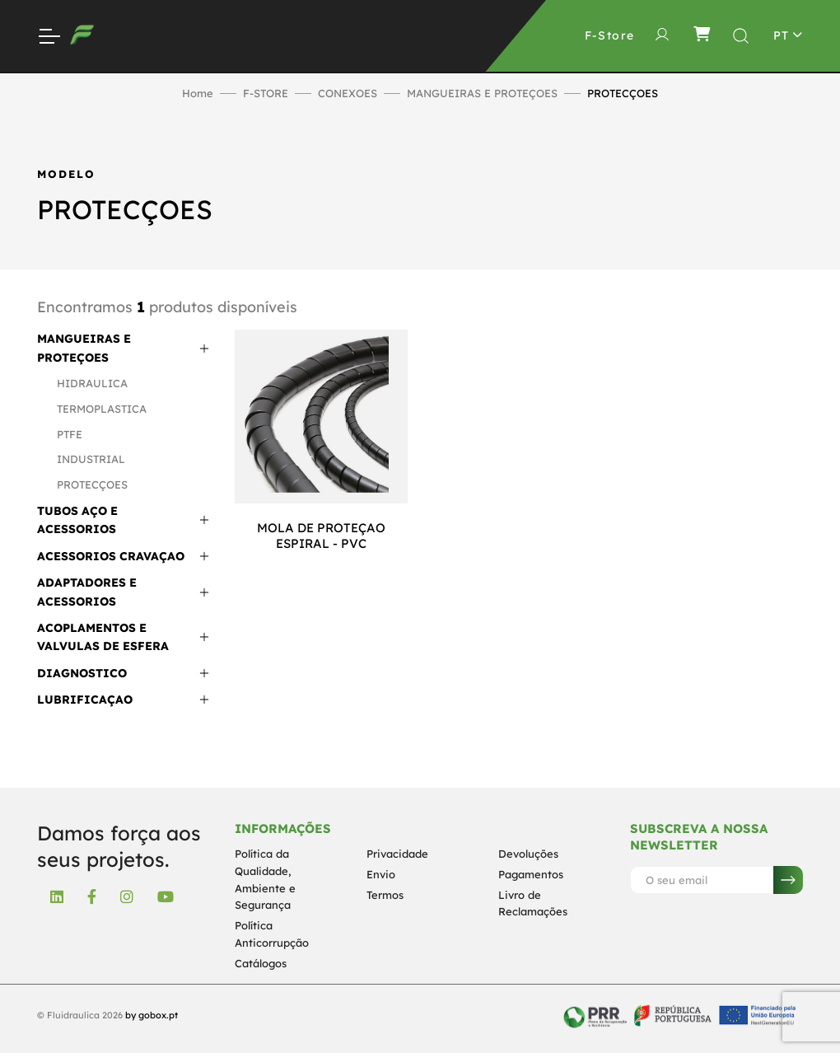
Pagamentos (530, 874)
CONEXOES (347, 93)
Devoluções (528, 853)
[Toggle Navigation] (48, 36)
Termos (385, 894)
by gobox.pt (151, 1015)
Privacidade (397, 853)
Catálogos (261, 963)
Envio (380, 874)
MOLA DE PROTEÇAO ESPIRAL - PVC (321, 536)
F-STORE (265, 93)
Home (197, 93)
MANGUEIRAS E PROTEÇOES (482, 93)
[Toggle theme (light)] (788, 35)
